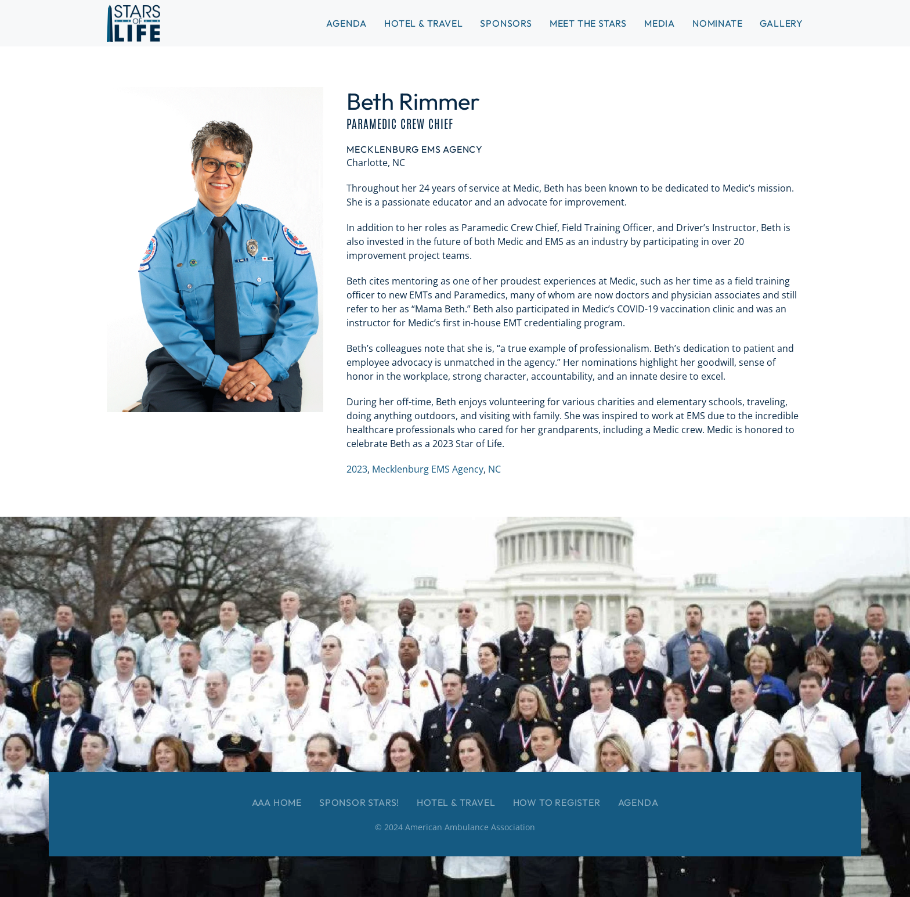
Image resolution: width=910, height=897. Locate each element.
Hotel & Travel (423, 23)
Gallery (781, 23)
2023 (356, 469)
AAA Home (277, 802)
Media (659, 23)
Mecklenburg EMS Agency (427, 469)
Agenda (638, 802)
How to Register (557, 802)
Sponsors (506, 23)
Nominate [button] (717, 23)
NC (494, 469)
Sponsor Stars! (359, 802)
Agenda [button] (346, 23)
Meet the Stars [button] (588, 23)
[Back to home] (133, 23)
